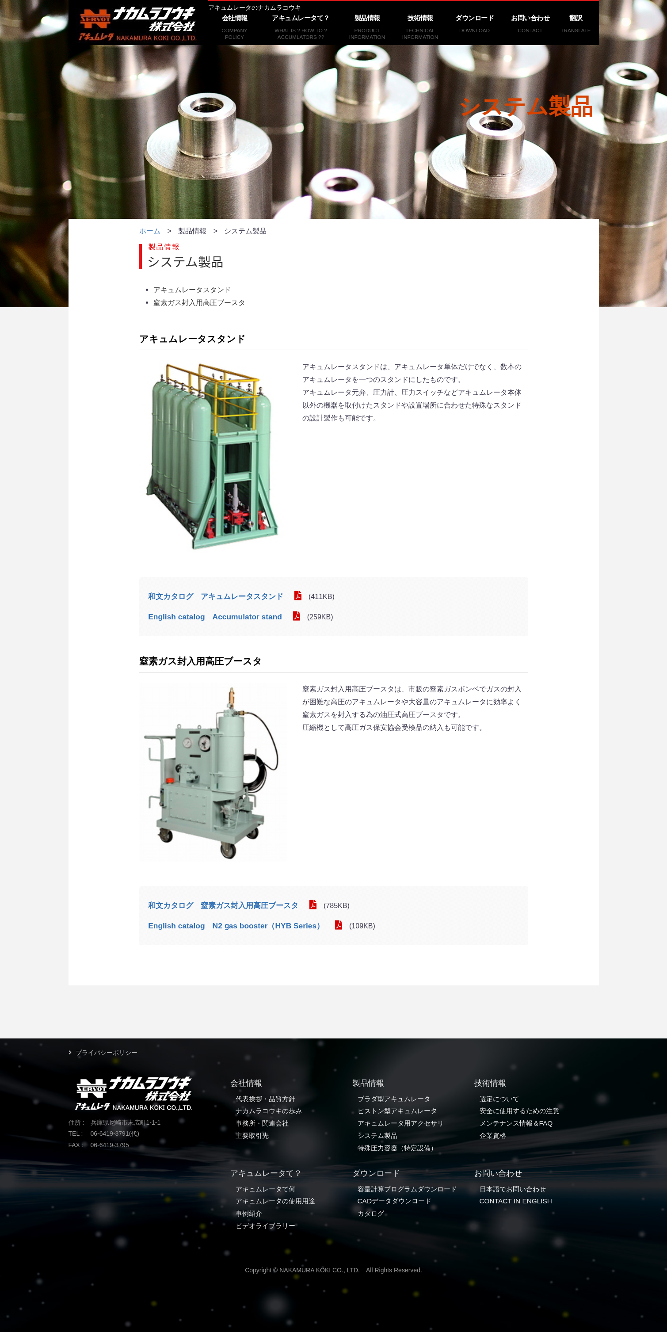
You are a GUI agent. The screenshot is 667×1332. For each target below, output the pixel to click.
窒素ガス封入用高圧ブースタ (199, 302)
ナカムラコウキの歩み (269, 1110)
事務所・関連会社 (262, 1123)
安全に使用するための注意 (519, 1110)
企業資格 (493, 1135)
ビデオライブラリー (265, 1225)
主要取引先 (252, 1135)
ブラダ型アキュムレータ (394, 1099)
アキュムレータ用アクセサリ (401, 1123)
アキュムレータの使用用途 (275, 1201)
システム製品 (377, 1135)
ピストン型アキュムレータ (397, 1110)
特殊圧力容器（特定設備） (397, 1148)
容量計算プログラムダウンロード (407, 1189)
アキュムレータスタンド (192, 290)
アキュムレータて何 (265, 1189)
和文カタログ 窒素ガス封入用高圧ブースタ (223, 905)
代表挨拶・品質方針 (265, 1099)
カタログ (371, 1213)
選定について (499, 1099)
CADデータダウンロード (395, 1201)
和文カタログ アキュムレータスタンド (215, 596)
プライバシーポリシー (106, 1052)
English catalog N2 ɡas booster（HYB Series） (236, 925)
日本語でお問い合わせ (513, 1189)
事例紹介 (249, 1213)
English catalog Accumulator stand (215, 616)
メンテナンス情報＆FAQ (516, 1123)
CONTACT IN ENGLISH (516, 1201)
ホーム (149, 231)
